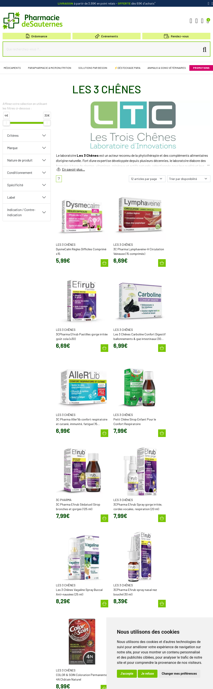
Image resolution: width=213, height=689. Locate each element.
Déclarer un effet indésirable (126, 557)
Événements (106, 36)
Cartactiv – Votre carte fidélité (126, 579)
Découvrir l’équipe (120, 549)
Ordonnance (36, 36)
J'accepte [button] (126, 673)
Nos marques (117, 606)
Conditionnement (19, 172)
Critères (13, 135)
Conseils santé (118, 613)
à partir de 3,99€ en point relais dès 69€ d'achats (107, 3)
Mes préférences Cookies (103, 682)
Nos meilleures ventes (122, 610)
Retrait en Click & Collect (176, 569)
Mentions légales (26, 682)
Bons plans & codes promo (125, 571)
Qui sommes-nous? (120, 545)
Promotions (116, 575)
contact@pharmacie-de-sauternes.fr (78, 553)
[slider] (6, 123)
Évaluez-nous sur (180, 605)
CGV (42, 682)
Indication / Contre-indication (21, 212)
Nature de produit (20, 160)
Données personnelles (60, 682)
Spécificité (15, 185)
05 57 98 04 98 (67, 549)
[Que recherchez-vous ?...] (102, 49)
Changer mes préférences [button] (179, 673)
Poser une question (120, 553)
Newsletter (115, 583)
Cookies (81, 682)
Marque (12, 148)
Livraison (168, 573)
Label (11, 197)
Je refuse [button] (147, 673)
